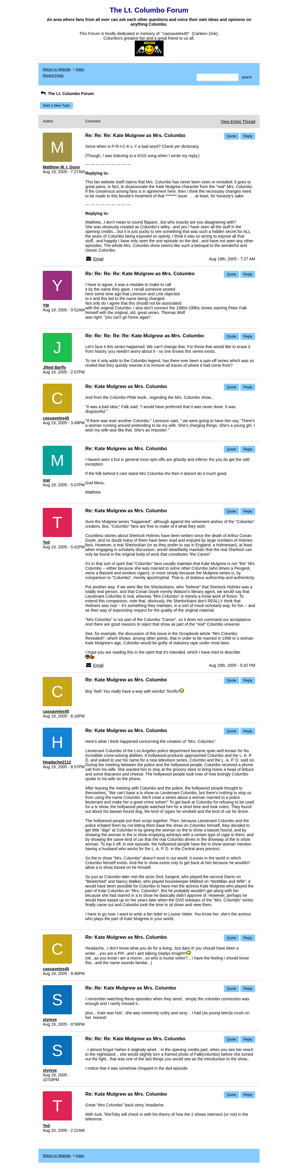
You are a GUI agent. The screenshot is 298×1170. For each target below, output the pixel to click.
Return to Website (57, 69)
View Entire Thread (238, 121)
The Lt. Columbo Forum (67, 93)
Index (80, 69)
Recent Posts (53, 75)
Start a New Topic (56, 106)
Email (98, 259)
